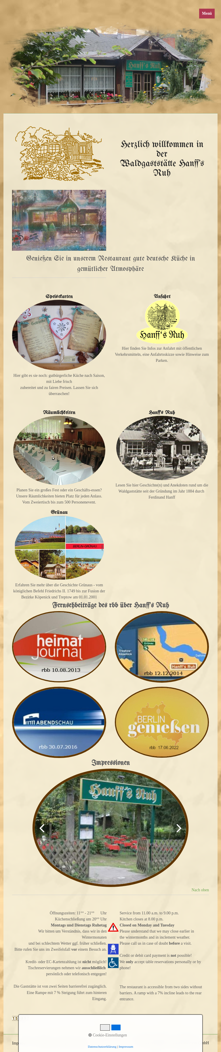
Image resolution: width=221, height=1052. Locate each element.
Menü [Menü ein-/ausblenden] (207, 13)
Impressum (21, 1043)
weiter (177, 832)
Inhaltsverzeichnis (72, 1043)
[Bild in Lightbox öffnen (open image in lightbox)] (59, 220)
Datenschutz (44, 1043)
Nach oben (200, 890)
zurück (43, 832)
